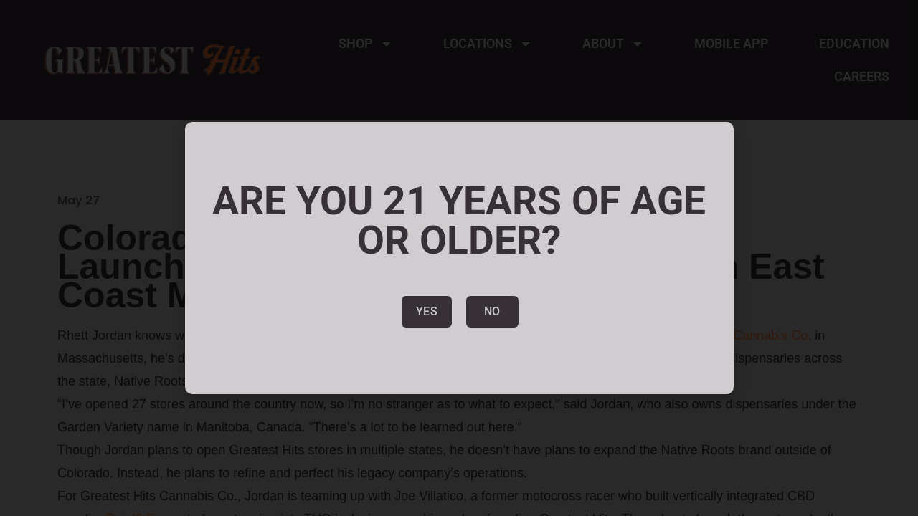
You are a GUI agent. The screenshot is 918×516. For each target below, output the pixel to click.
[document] (459, 258)
